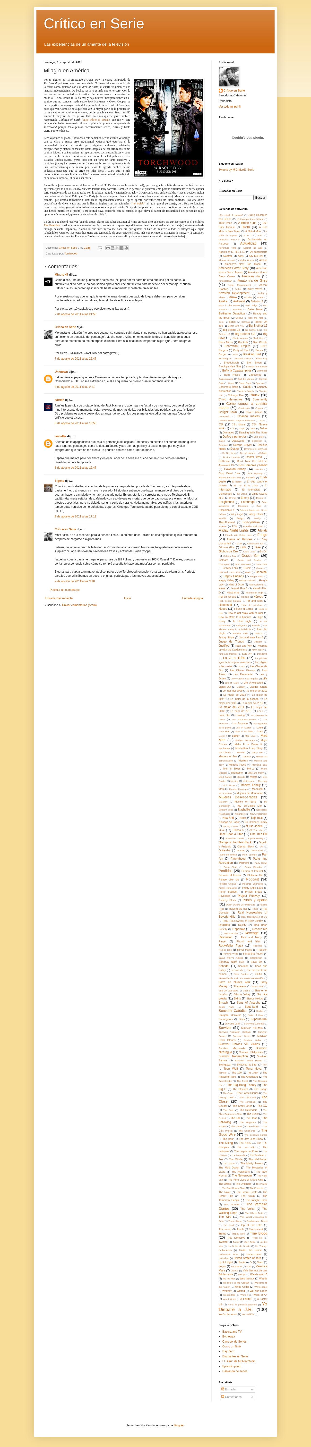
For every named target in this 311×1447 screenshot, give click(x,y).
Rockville (257, 945)
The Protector (257, 1188)
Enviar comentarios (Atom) (79, 605)
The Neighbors (241, 1171)
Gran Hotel (261, 564)
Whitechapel (260, 1287)
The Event (253, 1113)
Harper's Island (247, 580)
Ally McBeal (256, 255)
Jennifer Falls (240, 633)
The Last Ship (246, 1147)
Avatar (260, 297)
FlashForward (227, 522)
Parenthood (238, 858)
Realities (224, 925)
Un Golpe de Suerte (239, 1246)
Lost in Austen (243, 727)
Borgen (223, 354)
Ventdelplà (236, 1266)
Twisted (223, 1241)
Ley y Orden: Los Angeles (244, 678)
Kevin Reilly (257, 649)
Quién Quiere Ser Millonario (240, 904)
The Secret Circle (246, 1192)
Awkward (239, 301)
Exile (258, 506)
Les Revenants (243, 674)
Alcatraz (228, 255)
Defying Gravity (242, 444)
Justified (224, 645)
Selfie (258, 974)
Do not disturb (247, 453)
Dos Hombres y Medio (252, 465)
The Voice (247, 1208)
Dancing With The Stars (253, 432)
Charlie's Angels (245, 391)
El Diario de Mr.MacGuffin (239, 1361)
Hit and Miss (255, 600)
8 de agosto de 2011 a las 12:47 (75, 467)
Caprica (260, 383)
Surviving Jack (232, 1023)
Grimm (259, 568)
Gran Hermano (243, 564)
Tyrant (236, 1242)
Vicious (234, 1270)
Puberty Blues (227, 900)
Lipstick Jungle (258, 686)
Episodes (243, 506)
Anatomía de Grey (252, 280)
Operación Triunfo (234, 838)
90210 (246, 227)
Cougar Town (228, 412)
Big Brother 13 (231, 329)
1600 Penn (225, 222)
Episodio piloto (231, 1366)
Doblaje (263, 453)
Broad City (261, 358)
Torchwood (70, 253)
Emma (232, 498)
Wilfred (241, 1290)
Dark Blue (258, 436)
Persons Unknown (230, 875)
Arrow (233, 297)
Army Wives (255, 289)
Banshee (237, 309)
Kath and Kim (243, 645)
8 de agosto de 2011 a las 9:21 (75, 387)
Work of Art (260, 1294)
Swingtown (225, 1064)
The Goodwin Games (255, 1135)
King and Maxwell (228, 653)
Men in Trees (232, 768)
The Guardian (52, 225)
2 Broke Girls (247, 223)
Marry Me (256, 752)
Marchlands (225, 752)
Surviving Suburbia (254, 1023)
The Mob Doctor (229, 1167)
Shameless (239, 986)
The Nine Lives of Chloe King (245, 1179)
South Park (226, 1007)
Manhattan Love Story (249, 748)
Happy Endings (234, 576)
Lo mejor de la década (244, 698)
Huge (260, 617)
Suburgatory (226, 1019)
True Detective (236, 1237)
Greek (247, 568)
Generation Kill (255, 543)
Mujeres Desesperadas (238, 797)
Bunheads (262, 370)
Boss (235, 354)
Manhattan (224, 748)
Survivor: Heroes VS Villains (239, 1044)
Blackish (243, 342)
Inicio (127, 598)
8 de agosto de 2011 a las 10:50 (75, 423)
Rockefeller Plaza (231, 945)
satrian (59, 400)
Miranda (241, 777)
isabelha (60, 436)
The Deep (228, 1110)
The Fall (235, 1118)
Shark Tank (257, 986)
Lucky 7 (223, 736)
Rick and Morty (251, 937)
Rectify (242, 924)
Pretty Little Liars (252, 887)
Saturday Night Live (231, 961)
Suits (242, 1019)
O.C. (222, 830)
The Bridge (260, 1089)
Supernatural (259, 1019)
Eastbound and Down (230, 477)
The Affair (252, 1072)
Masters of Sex (228, 756)
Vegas (222, 1266)
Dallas (263, 428)
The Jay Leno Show (251, 1138)
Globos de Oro (228, 551)
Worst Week (229, 1299)
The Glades (253, 1126)
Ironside (256, 625)
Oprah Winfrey (256, 838)
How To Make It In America (235, 617)
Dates (222, 441)
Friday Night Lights (234, 530)
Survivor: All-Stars (252, 1027)
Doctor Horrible (231, 457)
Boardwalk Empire (237, 346)
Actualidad (248, 243)
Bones (259, 350)
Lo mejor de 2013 (234, 694)
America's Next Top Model (243, 263)
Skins (237, 998)
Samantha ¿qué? (253, 953)
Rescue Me (259, 929)
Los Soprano (240, 723)
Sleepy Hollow (254, 998)
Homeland (225, 605)
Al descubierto (258, 251)
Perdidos (226, 871)
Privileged (224, 895)
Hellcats (245, 596)
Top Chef (228, 1225)
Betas (232, 321)
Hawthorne (233, 592)
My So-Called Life (250, 805)
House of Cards (243, 608)
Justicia (258, 641)
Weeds (263, 1278)
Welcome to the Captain (236, 1282)
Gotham (223, 559)
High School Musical (230, 601)
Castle (247, 387)
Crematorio (224, 416)
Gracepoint (224, 564)
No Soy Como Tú (232, 826)
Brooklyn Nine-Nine (230, 366)
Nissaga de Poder (229, 822)
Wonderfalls (229, 1295)
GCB (239, 543)
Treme (222, 1233)
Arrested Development (234, 293)
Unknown (61, 371)
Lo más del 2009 (232, 690)
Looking (240, 715)
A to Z (247, 235)
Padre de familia (228, 854)
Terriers (222, 1072)
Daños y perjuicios (234, 436)
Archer (238, 289)
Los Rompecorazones (244, 719)
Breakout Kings (243, 358)
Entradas (229, 1389)
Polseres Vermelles (252, 883)
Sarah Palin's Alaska (231, 957)
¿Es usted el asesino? (231, 215)
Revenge (252, 933)
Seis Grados (241, 974)
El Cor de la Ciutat (246, 485)
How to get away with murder (245, 612)
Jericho (258, 633)
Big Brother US (245, 334)
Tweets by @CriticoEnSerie (236, 169)
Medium (243, 760)
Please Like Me (229, 879)
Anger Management (239, 285)
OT (261, 846)
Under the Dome (250, 1250)
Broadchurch (231, 362)
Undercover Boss (229, 1254)
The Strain (248, 1195)
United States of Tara (247, 1258)
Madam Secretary (245, 740)
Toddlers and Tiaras (257, 1221)
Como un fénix (231, 1346)
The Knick (245, 1143)
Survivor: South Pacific (248, 1060)
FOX (234, 526)
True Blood (258, 1233)
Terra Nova (253, 1068)
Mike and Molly (256, 772)
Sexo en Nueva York (235, 982)
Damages (228, 432)
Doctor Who (254, 457)
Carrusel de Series (234, 1341)
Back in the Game (229, 305)
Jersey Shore (226, 637)
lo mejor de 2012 (257, 690)
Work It (244, 1295)
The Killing (226, 1143)
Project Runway (249, 895)
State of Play (255, 1015)
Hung (222, 621)
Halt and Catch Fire (229, 572)
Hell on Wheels (227, 596)
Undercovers (254, 1254)
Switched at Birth (247, 1064)
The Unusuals (231, 1204)
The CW (262, 1105)
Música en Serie (246, 801)
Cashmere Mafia (228, 386)
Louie (260, 727)
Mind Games (225, 777)
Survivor (225, 1028)
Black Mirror (226, 342)
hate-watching (256, 584)
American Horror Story (234, 268)
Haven (222, 588)
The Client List (248, 1097)
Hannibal (261, 572)
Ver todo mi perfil (230, 106)
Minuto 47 (61, 274)
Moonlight (257, 788)
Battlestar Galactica (232, 313)
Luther (236, 735)
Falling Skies (255, 514)
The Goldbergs (247, 1130)
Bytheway (228, 1336)
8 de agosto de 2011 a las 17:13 (75, 516)
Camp (231, 383)
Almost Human (226, 260)
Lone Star (224, 715)
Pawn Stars (230, 867)
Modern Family (250, 785)
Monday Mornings (238, 789)
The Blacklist (240, 1089)
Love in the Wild (243, 731)
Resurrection (231, 933)
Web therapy (247, 1278)
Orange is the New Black (235, 842)
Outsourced (257, 850)
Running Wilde (230, 953)
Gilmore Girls (227, 547)
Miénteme (237, 772)
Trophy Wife (238, 1233)
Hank (248, 572)
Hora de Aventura (252, 605)
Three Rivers (235, 1221)
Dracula (259, 469)
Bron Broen (254, 362)
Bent (221, 322)
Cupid (242, 428)
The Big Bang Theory (241, 1085)
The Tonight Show (256, 1200)
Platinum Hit (254, 875)
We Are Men (229, 1278)
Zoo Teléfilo (248, 1314)
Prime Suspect (228, 891)
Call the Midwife (246, 379)
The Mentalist (238, 1155)
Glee (257, 547)
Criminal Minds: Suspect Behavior (236, 420)
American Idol (251, 276)
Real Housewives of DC (254, 916)
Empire (259, 498)
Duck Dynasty (254, 473)
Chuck (254, 395)
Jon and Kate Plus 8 (251, 637)
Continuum (244, 408)
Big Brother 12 (257, 325)
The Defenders (248, 1110)
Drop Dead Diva (229, 473)
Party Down (261, 863)
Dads (252, 428)
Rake (255, 908)
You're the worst (228, 1314)
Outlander (224, 850)
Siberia (246, 990)
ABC (260, 235)
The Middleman (258, 1159)
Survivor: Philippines (251, 1052)
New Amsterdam (258, 813)
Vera (249, 1266)
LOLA (260, 711)
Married (241, 752)
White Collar (241, 1286)
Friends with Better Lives (238, 535)
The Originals (243, 1183)
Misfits (253, 776)
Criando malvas (248, 416)
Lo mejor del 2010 (252, 703)
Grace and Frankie (249, 560)
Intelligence (241, 625)
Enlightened (226, 502)
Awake (223, 301)
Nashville (244, 809)
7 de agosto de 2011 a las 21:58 (75, 314)
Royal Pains (244, 949)
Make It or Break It (248, 744)
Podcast (252, 879)
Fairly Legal (237, 514)
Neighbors (240, 813)
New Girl (228, 818)
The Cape (228, 1093)
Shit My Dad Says (228, 990)
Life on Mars (232, 682)
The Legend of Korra (246, 1151)
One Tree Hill (258, 834)
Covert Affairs (254, 412)
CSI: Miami (238, 424)
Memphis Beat (259, 764)
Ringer (222, 941)
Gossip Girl (250, 556)
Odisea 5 (238, 830)
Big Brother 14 (252, 330)
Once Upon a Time (231, 834)
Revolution (226, 937)
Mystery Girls (226, 809)
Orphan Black (245, 846)
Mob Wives (229, 785)
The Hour (228, 1138)
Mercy (250, 768)
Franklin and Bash (253, 526)
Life (265, 678)
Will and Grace (258, 1290)
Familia (222, 518)
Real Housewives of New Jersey (243, 920)
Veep (260, 1262)
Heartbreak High (254, 592)
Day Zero (228, 1351)
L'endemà (262, 653)
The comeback (248, 1101)
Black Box (258, 338)
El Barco (237, 481)
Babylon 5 (257, 301)
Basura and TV (232, 1331)
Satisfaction (256, 957)
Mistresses (248, 781)
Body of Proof (241, 350)
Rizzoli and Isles (248, 941)
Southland (251, 1006)
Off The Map (256, 830)
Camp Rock (245, 383)
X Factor (245, 1299)
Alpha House (247, 260)
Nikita (243, 817)
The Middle (235, 1159)
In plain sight (242, 621)
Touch (240, 1229)
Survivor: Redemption (233, 1056)
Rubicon (262, 949)
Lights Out (225, 686)
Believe (239, 317)
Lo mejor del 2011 (231, 707)
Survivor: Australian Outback (235, 1032)
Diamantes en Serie (235, 1356)
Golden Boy (229, 556)
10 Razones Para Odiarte (250, 219)
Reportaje (238, 929)
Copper (259, 408)
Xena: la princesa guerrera (242, 1304)
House (223, 608)
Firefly (257, 518)
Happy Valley (226, 580)
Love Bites (224, 731)
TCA (265, 1064)
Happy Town (256, 576)
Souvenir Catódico (233, 1011)
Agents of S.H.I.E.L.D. (232, 251)
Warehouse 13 (258, 1274)
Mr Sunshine (225, 793)
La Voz (241, 666)
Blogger (179, 1425)
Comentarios (231, 1397)
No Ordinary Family (255, 822)
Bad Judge (251, 305)
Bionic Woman (240, 338)
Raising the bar (238, 908)
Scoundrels (237, 970)
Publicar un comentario (65, 590)
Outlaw (240, 850)
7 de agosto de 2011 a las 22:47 (75, 358)
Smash (223, 1002)
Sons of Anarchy (248, 1002)
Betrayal (246, 322)
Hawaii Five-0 (239, 588)
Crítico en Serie (94, 23)
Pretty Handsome (228, 888)
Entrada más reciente (59, 598)
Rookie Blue (225, 949)
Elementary (225, 493)
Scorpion (243, 966)
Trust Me (257, 1237)
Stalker (260, 1011)
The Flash (251, 1118)
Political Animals (227, 883)
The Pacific (262, 1184)
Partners (244, 862)
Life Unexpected (253, 682)
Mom (222, 788)
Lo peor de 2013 (240, 711)
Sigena (59, 480)
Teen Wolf (231, 1068)
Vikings (242, 1274)
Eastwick (250, 477)
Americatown (225, 280)
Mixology (262, 781)
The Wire (225, 1217)
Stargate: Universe (230, 1015)
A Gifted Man (253, 231)
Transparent (256, 1229)
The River (225, 1192)
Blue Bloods (260, 342)
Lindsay (241, 686)
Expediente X (226, 509)
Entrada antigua (192, 598)
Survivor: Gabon (252, 1040)
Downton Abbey (235, 469)
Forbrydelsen (251, 522)
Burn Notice (232, 374)
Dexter (234, 448)
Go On (263, 551)
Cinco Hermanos (230, 399)
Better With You (236, 325)
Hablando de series (234, 1371)
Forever (223, 526)
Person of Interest (252, 871)
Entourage (248, 502)
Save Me (256, 961)
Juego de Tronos (231, 641)
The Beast (242, 1081)
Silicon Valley (242, 994)
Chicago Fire (235, 395)
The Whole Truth (254, 1213)
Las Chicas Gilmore (242, 670)
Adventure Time (227, 247)
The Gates (236, 1126)
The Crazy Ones (242, 1105)
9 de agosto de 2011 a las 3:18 (75, 581)
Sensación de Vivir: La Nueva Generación (241, 978)
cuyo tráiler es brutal (96, 119)
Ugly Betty (249, 1242)
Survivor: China (241, 1036)
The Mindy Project (252, 1163)
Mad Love (250, 736)
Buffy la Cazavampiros (236, 370)
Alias (240, 255)
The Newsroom (242, 1175)
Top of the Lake (251, 1225)
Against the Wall (252, 247)
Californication (226, 379)
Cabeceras (255, 374)
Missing (235, 781)
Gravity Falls (230, 568)
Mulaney (223, 801)
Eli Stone (242, 493)
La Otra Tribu (234, 658)
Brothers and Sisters (256, 366)
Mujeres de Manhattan (250, 793)
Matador (246, 756)
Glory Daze (249, 551)
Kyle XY (247, 653)
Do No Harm (229, 453)
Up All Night (226, 1262)
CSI (221, 424)
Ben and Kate (255, 317)
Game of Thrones (239, 539)
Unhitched (224, 1258)
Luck (260, 731)
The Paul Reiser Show (233, 1188)
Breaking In (225, 358)
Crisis (261, 420)
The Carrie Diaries (248, 1093)
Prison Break (253, 891)
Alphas (263, 260)
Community (259, 399)
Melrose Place (237, 764)
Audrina (248, 297)
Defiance (223, 445)
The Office (225, 1183)
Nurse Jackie (254, 826)
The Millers (229, 1163)
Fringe (262, 535)
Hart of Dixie (236, 584)
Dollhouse (224, 461)
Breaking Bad (252, 354)
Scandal (224, 966)
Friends (262, 530)
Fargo (240, 518)
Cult (232, 428)
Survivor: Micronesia (232, 1048)
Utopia (241, 1262)
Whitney (227, 1290)
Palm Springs (249, 854)
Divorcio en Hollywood (255, 449)
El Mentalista (251, 489)
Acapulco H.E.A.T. (229, 239)
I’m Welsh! (137, 203)
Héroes (258, 596)
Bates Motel (255, 309)
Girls (244, 547)
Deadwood (238, 440)
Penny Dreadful (253, 867)
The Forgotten (248, 1122)
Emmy (245, 497)
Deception (257, 441)
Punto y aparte (254, 900)
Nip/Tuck (257, 818)
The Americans (249, 1076)
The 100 (237, 1072)
